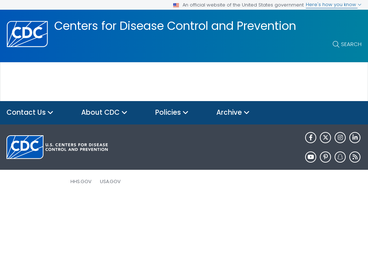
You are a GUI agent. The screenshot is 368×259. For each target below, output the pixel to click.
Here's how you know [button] (334, 4)
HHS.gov (81, 181)
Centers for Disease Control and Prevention (175, 26)
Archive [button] (233, 113)
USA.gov (110, 181)
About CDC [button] (104, 113)
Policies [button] (172, 113)
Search (351, 44)
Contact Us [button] (30, 113)
